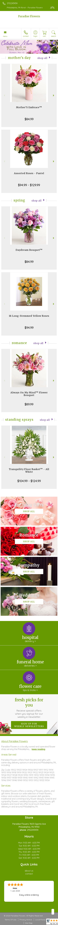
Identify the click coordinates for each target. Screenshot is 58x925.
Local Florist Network (44, 919)
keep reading (38, 749)
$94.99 (29, 328)
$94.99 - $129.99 (29, 185)
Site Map (28, 923)
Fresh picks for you (29, 707)
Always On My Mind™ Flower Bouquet (29, 394)
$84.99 (29, 119)
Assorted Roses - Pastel (29, 173)
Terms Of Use (10, 919)
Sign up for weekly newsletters (29, 725)
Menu (5, 36)
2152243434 (12, 3)
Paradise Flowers (29, 16)
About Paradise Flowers (14, 741)
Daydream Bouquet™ (29, 249)
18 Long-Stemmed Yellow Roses (29, 315)
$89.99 (29, 404)
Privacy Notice (26, 919)
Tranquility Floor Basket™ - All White (29, 470)
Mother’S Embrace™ (29, 107)
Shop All (42, 58)
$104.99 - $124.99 (29, 481)
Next (54, 95)
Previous (4, 95)
